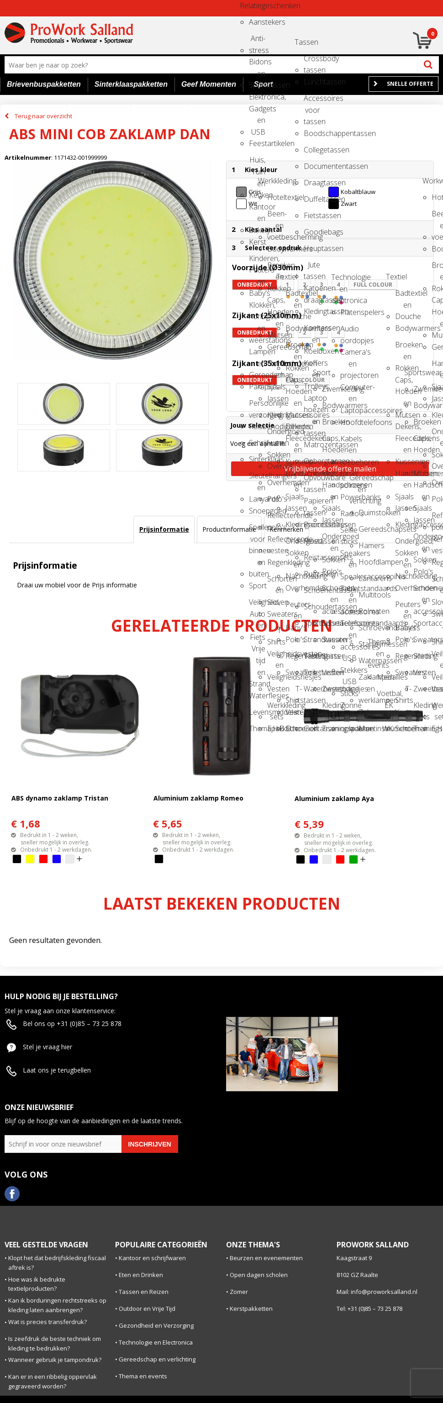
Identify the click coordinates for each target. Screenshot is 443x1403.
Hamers (367, 545)
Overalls (275, 466)
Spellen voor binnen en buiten (257, 530)
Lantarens (367, 578)
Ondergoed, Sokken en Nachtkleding (293, 544)
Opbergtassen (312, 461)
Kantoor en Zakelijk (257, 210)
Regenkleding (275, 562)
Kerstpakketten (251, 1308)
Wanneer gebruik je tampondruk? (54, 1360)
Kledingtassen (312, 311)
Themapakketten (257, 728)
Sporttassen (312, 623)
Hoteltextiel (275, 197)
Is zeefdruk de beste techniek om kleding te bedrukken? (54, 1343)
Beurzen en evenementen (266, 1258)
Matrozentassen (312, 445)
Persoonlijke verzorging (257, 406)
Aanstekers (257, 22)
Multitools (367, 595)
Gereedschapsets (367, 529)
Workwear (430, 181)
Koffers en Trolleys (312, 366)
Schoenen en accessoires (330, 591)
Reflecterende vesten (275, 542)
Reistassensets (312, 557)
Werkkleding (266, 181)
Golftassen (312, 728)
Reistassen (312, 541)
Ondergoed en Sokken (275, 434)
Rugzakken (312, 574)
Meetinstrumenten (367, 728)
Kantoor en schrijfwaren (152, 1258)
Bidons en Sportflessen (257, 65)
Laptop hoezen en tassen (312, 401)
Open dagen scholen (259, 1275)
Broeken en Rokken (275, 268)
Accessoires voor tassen (312, 101)
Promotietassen (312, 524)
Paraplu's (257, 387)
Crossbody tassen (312, 61)
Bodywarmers (275, 249)
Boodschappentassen (312, 133)
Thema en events (376, 645)
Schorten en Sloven (275, 582)
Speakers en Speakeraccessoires (348, 556)
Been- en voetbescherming (275, 217)
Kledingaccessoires (275, 415)
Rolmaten (367, 611)
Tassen (303, 42)
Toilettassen (312, 672)
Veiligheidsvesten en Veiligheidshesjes (275, 657)
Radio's (348, 513)
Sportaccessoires (330, 623)
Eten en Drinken (141, 1275)
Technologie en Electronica (156, 1342)
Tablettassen (312, 656)
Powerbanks (348, 497)
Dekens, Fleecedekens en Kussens (293, 429)
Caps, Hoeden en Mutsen (275, 303)
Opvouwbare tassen (312, 480)
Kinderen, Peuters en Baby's (257, 261)
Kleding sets (330, 708)
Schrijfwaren (257, 443)
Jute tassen (312, 268)
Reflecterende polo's (275, 518)
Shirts (330, 656)
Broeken (330, 422)
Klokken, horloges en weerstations (257, 308)
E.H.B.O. (275, 728)
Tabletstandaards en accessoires (348, 591)
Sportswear (412, 372)
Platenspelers (348, 312)
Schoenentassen (312, 590)
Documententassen (312, 166)
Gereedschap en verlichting (357, 480)
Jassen (275, 398)
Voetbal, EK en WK (385, 696)
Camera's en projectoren (348, 355)
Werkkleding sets (275, 708)
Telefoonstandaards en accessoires (348, 626)
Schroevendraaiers (367, 628)
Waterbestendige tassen (312, 692)
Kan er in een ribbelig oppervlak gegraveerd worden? (52, 1381)
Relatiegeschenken (248, 5)
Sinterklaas (257, 459)
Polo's (275, 499)
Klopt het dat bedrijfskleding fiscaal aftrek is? (57, 1263)
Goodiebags (312, 232)
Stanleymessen (367, 644)
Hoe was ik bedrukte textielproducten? (36, 1284)
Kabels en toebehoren (348, 442)
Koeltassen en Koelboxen (312, 331)
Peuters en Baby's (293, 607)
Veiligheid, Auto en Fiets (257, 605)
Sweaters (275, 614)
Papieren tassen (312, 504)
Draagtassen (312, 183)
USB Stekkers (348, 661)
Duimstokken (367, 513)
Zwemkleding (330, 389)
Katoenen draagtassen (312, 291)
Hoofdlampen (367, 562)
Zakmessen (367, 712)
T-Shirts (275, 633)
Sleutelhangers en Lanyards (257, 479)
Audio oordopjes (348, 332)
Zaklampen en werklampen (367, 680)
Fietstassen (312, 215)
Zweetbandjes (330, 689)
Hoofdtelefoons (348, 422)
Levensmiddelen (257, 712)
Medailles (385, 677)
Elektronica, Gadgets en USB (257, 100)
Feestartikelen (257, 143)
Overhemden (275, 482)
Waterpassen (367, 660)
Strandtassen (312, 639)
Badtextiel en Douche (293, 296)
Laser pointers (348, 476)
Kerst (257, 242)
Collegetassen (312, 150)
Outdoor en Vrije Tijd (147, 1308)
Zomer (239, 1292)
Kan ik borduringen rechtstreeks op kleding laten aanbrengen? (57, 1305)
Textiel (284, 277)
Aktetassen (312, 712)
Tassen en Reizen (144, 1292)
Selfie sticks (348, 533)
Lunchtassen (312, 82)
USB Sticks (348, 684)
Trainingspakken (330, 728)
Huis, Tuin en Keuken (257, 163)
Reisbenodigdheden (257, 426)
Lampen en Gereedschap (257, 354)
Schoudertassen (312, 607)
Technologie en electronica (339, 280)
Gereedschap (275, 347)
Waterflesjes (257, 696)
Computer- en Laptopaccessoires (348, 390)
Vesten (275, 689)
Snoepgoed (257, 511)
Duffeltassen (312, 199)
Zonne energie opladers (348, 708)
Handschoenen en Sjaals (275, 366)
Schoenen (293, 728)
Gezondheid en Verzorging (156, 1325)
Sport (257, 586)
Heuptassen (312, 248)
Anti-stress (257, 41)
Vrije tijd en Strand (257, 652)
